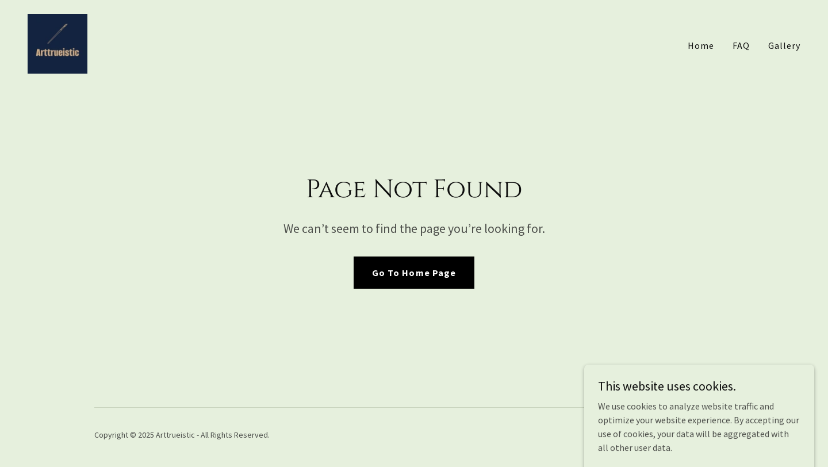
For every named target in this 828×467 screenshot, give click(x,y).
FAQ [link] (741, 45)
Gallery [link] (784, 45)
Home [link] (701, 45)
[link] (57, 42)
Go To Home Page (413, 272)
